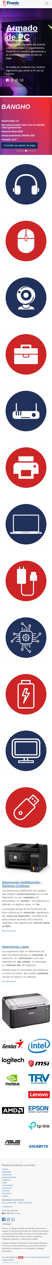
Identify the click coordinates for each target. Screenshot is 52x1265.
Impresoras (6, 1175)
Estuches (6, 1191)
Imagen (5, 1196)
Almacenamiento (9, 1177)
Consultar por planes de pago (19, 145)
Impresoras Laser (15, 946)
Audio (4, 1183)
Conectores (7, 1188)
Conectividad (7, 1185)
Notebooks (6, 1172)
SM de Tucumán (25, 1203)
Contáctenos (7, 1207)
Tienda (5, 1169)
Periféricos (6, 1180)
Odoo (20, 1257)
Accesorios (6, 1193)
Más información (9, 931)
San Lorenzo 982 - (10, 1203)
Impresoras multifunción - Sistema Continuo (22, 884)
